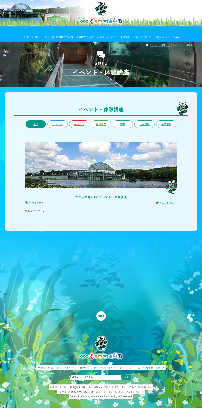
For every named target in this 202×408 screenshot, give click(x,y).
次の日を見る (166, 202)
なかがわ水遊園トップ (161, 45)
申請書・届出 (45, 367)
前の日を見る (36, 202)
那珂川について (142, 37)
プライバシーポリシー (103, 367)
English (176, 37)
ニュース (57, 124)
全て (35, 124)
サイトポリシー (65, 367)
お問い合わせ (161, 37)
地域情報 (125, 37)
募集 (122, 124)
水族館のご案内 (85, 37)
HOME (25, 37)
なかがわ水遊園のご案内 (59, 37)
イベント (79, 124)
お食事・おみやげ (107, 37)
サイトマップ (127, 367)
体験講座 (101, 124)
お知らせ (37, 37)
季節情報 (166, 124)
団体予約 (82, 367)
